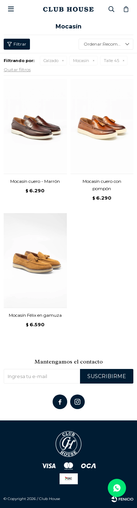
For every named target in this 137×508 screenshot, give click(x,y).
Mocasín (81, 60)
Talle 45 (111, 60)
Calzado (50, 60)
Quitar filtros (17, 69)
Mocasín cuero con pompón (102, 184)
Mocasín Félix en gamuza (35, 315)
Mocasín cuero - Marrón (35, 181)
